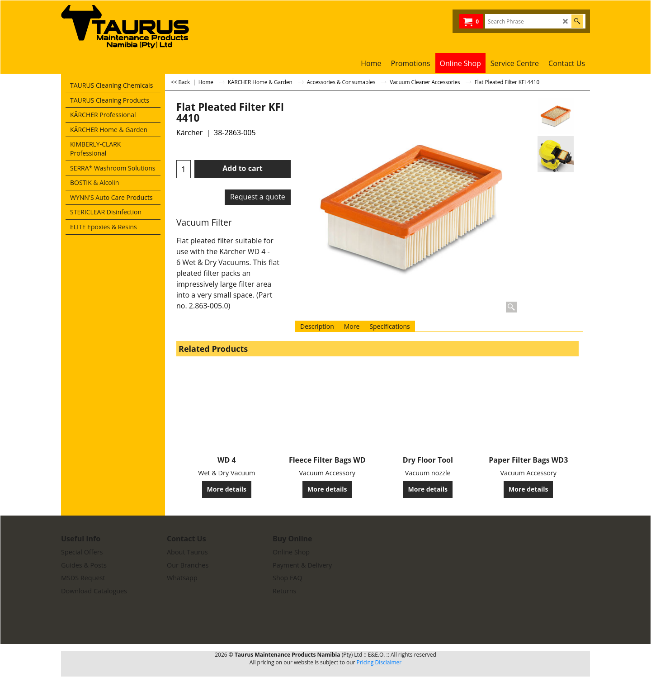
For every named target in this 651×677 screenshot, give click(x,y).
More (352, 326)
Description (317, 326)
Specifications (389, 326)
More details (226, 489)
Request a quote (257, 197)
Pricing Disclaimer (379, 662)
